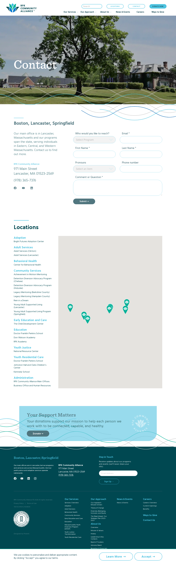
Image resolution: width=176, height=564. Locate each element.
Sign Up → (109, 481)
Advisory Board (96, 545)
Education (68, 522)
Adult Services (70, 509)
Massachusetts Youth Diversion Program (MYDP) (72, 527)
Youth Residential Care (73, 537)
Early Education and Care (74, 518)
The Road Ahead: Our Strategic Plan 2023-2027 (99, 518)
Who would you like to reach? (92, 143)
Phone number (130, 172)
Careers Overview (150, 503)
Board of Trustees (97, 542)
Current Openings (150, 506)
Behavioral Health (71, 512)
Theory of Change (97, 508)
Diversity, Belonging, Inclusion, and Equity (98, 512)
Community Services (72, 515)
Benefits (146, 509)
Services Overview (72, 503)
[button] (109, 309)
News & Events (122, 503)
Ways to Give (150, 515)
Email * (126, 143)
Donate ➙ (38, 443)
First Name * (82, 157)
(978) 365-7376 (65, 475)
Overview (94, 527)
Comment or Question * (89, 186)
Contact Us (149, 520)
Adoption (68, 506)
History (93, 534)
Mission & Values (97, 530)
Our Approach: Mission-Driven (96, 504)
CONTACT (136, 6)
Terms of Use (32, 503)
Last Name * (129, 157)
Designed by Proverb (21, 534)
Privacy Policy (19, 503)
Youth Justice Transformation (70, 533)
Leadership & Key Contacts (97, 538)
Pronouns (80, 172)
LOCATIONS (115, 7)
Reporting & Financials (99, 548)
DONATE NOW (157, 6)
